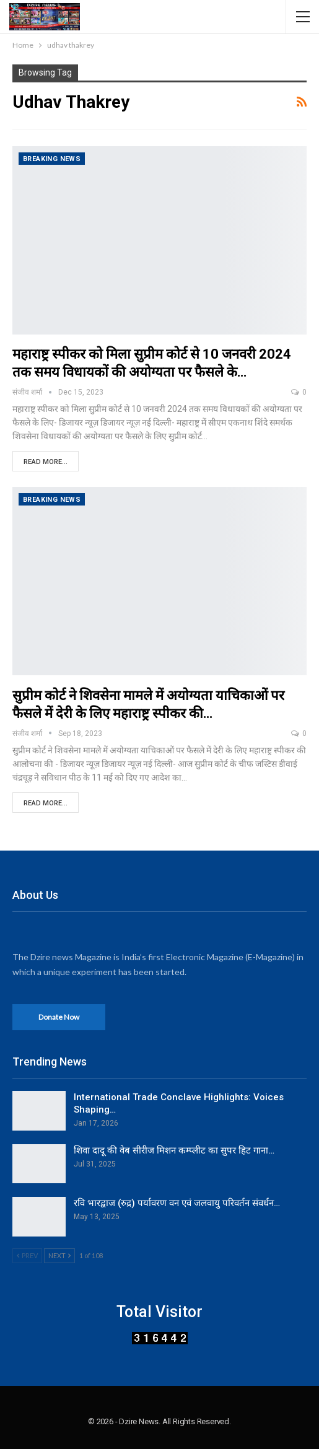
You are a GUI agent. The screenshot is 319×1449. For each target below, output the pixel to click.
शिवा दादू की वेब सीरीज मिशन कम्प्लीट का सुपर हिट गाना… (174, 1150)
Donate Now (58, 1017)
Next (59, 1255)
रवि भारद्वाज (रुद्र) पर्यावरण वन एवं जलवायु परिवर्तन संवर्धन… (177, 1203)
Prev (27, 1255)
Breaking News (52, 159)
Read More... (46, 462)
